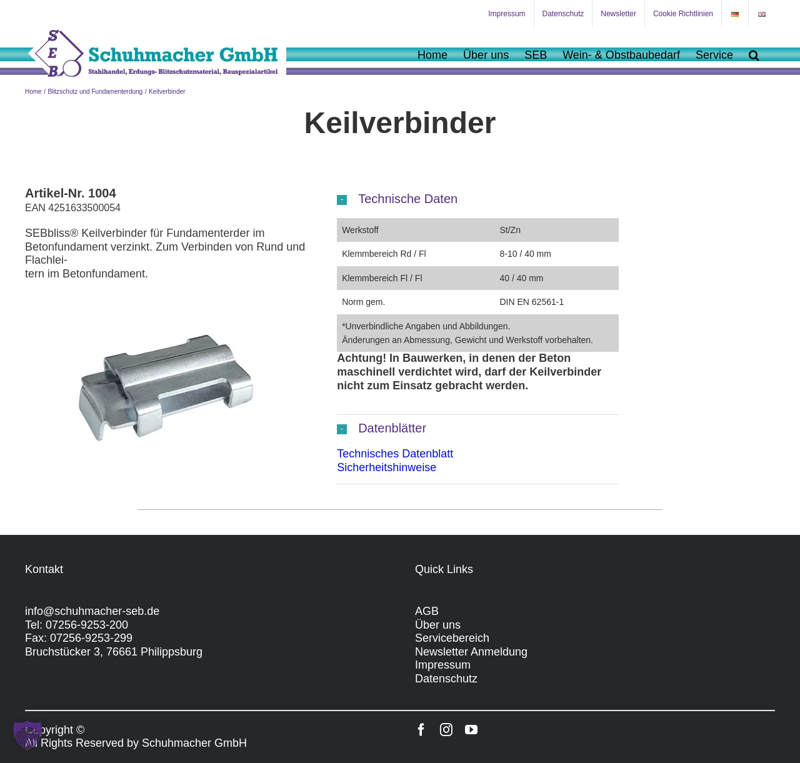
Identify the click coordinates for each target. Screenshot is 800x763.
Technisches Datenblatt (395, 453)
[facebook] (421, 730)
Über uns (438, 625)
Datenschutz (446, 678)
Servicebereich (452, 638)
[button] (754, 54)
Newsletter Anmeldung (471, 652)
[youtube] (471, 730)
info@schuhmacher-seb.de (92, 611)
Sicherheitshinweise (386, 467)
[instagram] (446, 730)
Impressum (443, 665)
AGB (427, 611)
